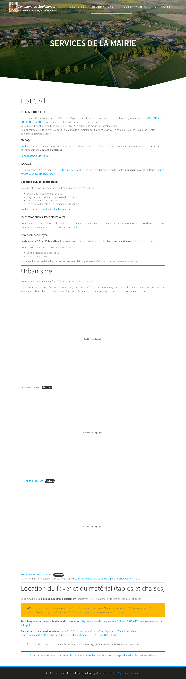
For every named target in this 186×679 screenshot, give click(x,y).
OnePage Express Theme (126, 673)
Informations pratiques (111, 6)
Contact (143, 6)
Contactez (26, 146)
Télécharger (47, 387)
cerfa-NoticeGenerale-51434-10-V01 (36, 574)
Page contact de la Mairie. (35, 155)
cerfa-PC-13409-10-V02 (30, 387)
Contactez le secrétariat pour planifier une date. (47, 209)
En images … (164, 6)
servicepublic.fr (75, 261)
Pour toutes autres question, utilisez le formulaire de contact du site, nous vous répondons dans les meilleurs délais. (93, 655)
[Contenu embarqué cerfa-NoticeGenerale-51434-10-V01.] (93, 526)
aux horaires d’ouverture (138, 223)
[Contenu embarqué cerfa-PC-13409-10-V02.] (93, 339)
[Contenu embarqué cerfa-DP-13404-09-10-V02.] (93, 432)
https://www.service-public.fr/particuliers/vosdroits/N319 (109, 578)
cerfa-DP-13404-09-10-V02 (32, 481)
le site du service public (70, 170)
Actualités (77, 6)
